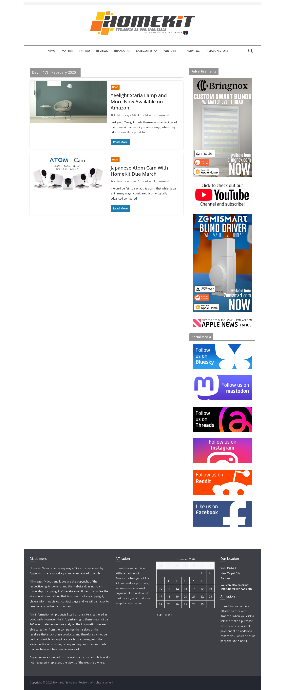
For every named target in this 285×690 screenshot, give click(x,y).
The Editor (146, 115)
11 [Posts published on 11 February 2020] (168, 588)
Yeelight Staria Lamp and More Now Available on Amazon (139, 101)
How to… (193, 51)
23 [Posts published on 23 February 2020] (210, 596)
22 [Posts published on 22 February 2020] (202, 596)
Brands (119, 51)
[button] (127, 51)
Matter (67, 51)
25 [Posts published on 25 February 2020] (168, 604)
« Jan (159, 614)
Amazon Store (217, 51)
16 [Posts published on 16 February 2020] (210, 588)
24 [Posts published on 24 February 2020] (160, 604)
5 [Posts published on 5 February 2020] (176, 581)
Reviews (102, 51)
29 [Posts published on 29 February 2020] (202, 604)
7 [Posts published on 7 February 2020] (193, 581)
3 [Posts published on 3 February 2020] (160, 581)
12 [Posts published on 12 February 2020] (177, 588)
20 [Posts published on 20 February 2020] (185, 596)
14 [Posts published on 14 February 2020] (193, 588)
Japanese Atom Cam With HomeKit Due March (139, 170)
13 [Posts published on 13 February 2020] (185, 588)
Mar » (168, 614)
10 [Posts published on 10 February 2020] (160, 588)
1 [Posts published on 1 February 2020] (201, 573)
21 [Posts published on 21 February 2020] (193, 596)
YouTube (169, 51)
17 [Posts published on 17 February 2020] (160, 596)
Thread (84, 51)
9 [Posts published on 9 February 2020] (209, 581)
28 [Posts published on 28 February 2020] (193, 604)
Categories (144, 51)
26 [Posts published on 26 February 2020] (177, 604)
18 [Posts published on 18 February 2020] (168, 596)
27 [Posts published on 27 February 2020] (185, 604)
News (51, 51)
